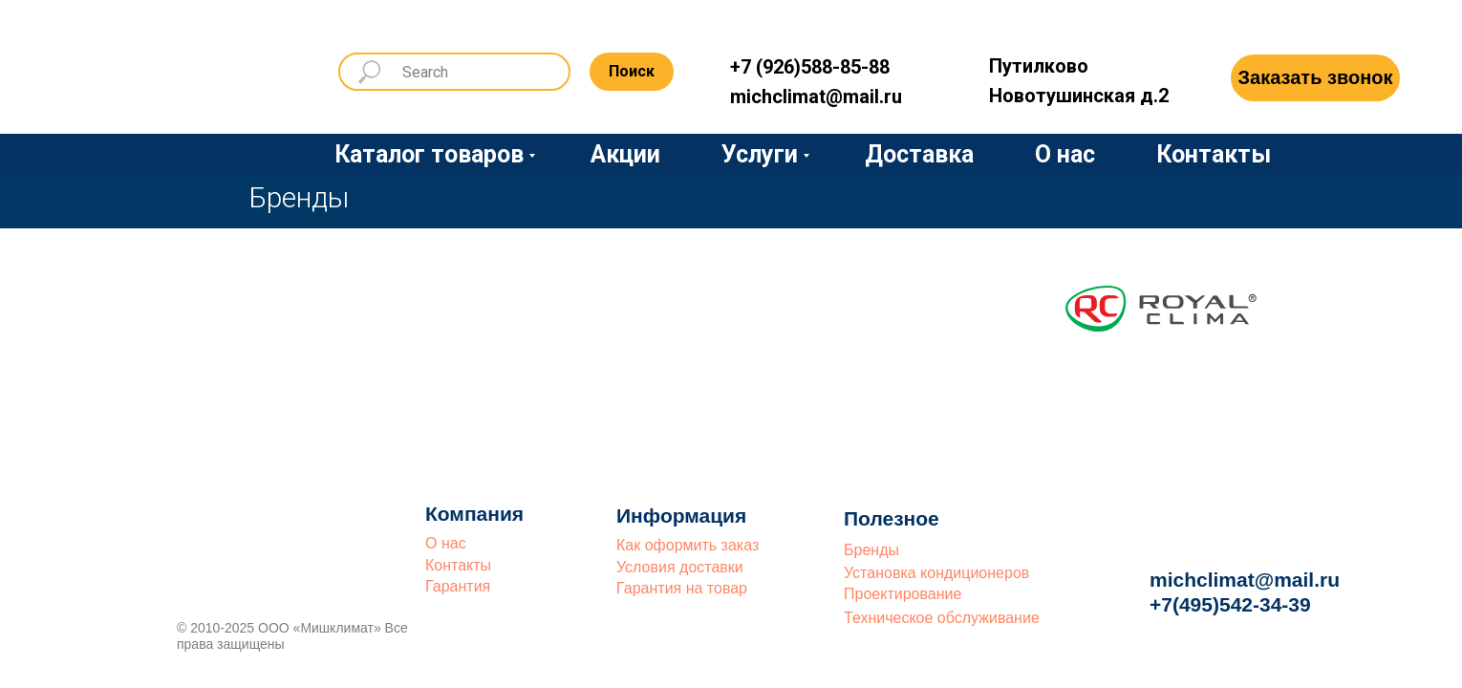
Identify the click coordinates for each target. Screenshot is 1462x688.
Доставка (919, 154)
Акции (625, 154)
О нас (1065, 154)
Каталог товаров (429, 154)
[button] (1315, 77)
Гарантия (457, 586)
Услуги (759, 154)
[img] (220, 69)
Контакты (1213, 154)
